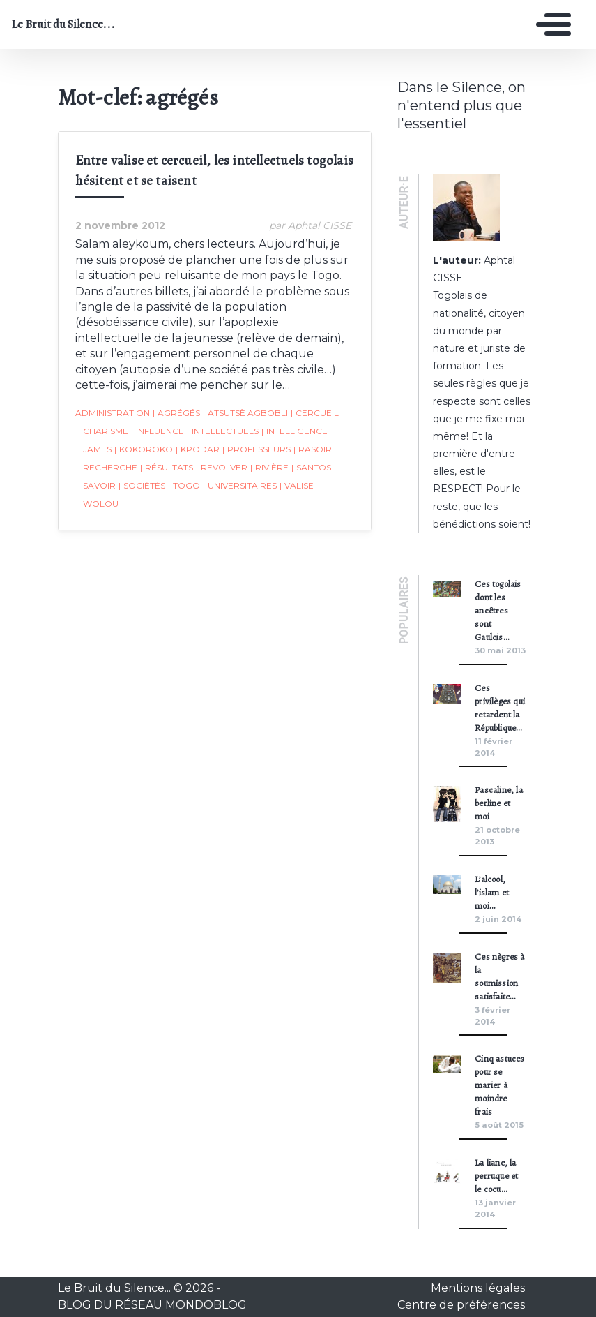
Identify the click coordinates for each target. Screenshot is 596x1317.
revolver (221, 467)
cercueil (315, 413)
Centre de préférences (461, 1304)
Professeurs (256, 449)
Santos (311, 467)
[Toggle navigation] (550, 24)
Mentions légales (478, 1288)
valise (297, 485)
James (95, 449)
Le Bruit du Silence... (63, 24)
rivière (269, 467)
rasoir (312, 449)
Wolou (98, 504)
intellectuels (223, 431)
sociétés (142, 485)
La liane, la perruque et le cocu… (496, 1175)
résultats (166, 467)
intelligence (294, 431)
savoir (97, 485)
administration (112, 413)
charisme (103, 431)
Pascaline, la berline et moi (499, 803)
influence (157, 431)
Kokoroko (143, 449)
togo (184, 485)
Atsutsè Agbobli (245, 413)
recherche (107, 467)
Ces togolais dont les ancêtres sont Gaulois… (498, 610)
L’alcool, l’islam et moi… (492, 892)
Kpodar (198, 449)
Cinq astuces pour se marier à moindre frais (499, 1084)
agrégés (176, 413)
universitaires (240, 485)
